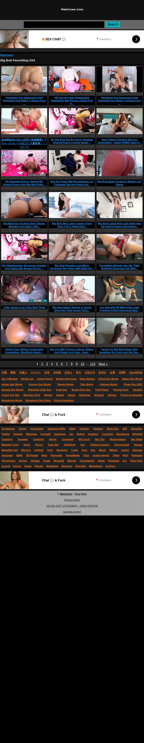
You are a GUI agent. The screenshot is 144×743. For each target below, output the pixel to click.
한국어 (102, 372)
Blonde (71, 460)
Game (27, 466)
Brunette (59, 460)
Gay (93, 450)
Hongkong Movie (12, 400)
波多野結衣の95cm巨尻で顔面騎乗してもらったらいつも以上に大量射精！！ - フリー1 (24, 143)
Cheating (7, 439)
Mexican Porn (32, 395)
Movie (53, 439)
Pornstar (80, 466)
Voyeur (23, 460)
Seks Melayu (87, 378)
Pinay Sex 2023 (133, 384)
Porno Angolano (64, 400)
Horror (17, 466)
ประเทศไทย (135, 372)
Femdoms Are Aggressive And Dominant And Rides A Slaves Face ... (24, 100)
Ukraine (137, 389)
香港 (12, 372)
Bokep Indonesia (66, 378)
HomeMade (73, 455)
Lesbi (74, 450)
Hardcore (62, 450)
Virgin (46, 460)
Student (98, 428)
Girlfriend (69, 444)
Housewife (36, 428)
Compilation (87, 460)
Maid (72, 428)
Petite (101, 460)
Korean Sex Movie (40, 384)
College (39, 450)
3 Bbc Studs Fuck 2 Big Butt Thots (24, 307)
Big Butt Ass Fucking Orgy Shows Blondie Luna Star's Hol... (24, 225)
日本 (46, 372)
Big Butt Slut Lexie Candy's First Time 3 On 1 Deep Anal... (72, 225)
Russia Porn (120, 389)
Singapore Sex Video (38, 400)
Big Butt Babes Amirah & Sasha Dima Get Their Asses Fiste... (71, 309)
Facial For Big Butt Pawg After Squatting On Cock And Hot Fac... (119, 351)
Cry (125, 460)
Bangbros (52, 466)
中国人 (23, 372)
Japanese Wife (56, 428)
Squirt (22, 428)
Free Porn (81, 493)
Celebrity (38, 439)
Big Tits (99, 439)
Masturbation (118, 439)
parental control (72, 511)
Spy (83, 444)
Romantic (56, 455)
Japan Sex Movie (132, 378)
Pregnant (113, 460)
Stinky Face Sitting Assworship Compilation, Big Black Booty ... (24, 351)
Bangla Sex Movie (13, 389)
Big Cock (84, 439)
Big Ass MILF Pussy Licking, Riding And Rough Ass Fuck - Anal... (72, 351)
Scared (6, 466)
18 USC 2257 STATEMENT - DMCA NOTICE (72, 505)
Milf (125, 428)
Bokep (81, 434)
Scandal (23, 439)
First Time (136, 460)
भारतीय (122, 372)
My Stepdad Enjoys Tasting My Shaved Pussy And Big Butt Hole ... (24, 183)
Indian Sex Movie (12, 384)
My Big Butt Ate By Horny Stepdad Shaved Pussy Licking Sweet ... (72, 141)
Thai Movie (86, 384)
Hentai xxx (27, 378)
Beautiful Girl (10, 450)
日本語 (57, 372)
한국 (78, 372)
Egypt (71, 395)
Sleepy (138, 444)
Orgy (86, 455)
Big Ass (26, 450)
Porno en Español (131, 395)
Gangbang (122, 434)
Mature (113, 450)
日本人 (68, 372)
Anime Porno (45, 378)
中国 (4, 372)
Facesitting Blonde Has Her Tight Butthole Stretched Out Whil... (119, 267)
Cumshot (107, 434)
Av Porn (110, 466)
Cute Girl (53, 444)
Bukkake (137, 455)
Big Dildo (136, 439)
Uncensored (121, 444)
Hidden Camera (99, 444)
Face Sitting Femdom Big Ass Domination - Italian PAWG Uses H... (120, 141)
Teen (50, 450)
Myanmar (84, 395)
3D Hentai (32, 455)
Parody (39, 466)
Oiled (116, 455)
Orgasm (18, 434)
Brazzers (67, 466)
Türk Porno (102, 389)
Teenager (7, 455)
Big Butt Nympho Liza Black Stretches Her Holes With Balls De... (72, 267)
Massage (31, 434)
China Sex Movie (108, 378)
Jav (71, 434)
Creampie (67, 439)
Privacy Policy (72, 499)
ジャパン (35, 372)
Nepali (60, 395)
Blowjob (137, 434)
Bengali (99, 395)
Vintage (35, 460)
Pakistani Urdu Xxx (39, 389)
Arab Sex (61, 389)
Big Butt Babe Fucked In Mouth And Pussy (119, 183)
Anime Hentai (101, 455)
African (112, 395)
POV (125, 455)
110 (92, 364)
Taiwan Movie (65, 384)
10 (82, 364)
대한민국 (90, 372)
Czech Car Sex (10, 395)
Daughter (136, 428)
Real (44, 455)
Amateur (93, 434)
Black (102, 450)
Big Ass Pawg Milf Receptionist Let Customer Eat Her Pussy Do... (71, 183)
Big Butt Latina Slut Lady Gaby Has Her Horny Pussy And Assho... (119, 225)
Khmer (48, 395)
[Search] (64, 24)
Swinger (137, 450)
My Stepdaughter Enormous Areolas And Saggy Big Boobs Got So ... (24, 267)
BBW (19, 455)
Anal (84, 450)
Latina (125, 450)
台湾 (112, 372)
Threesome (8, 460)
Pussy (39, 444)
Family (6, 434)
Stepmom (60, 434)
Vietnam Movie (108, 384)
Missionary (95, 466)
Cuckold (45, 434)
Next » (103, 364)
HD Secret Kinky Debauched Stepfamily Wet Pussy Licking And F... (72, 100)
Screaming (8, 428)
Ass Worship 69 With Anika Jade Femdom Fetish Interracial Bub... (120, 309)
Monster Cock (10, 444)
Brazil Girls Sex (81, 389)
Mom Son (112, 428)
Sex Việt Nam (10, 378)
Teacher (84, 428)
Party (27, 444)
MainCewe (6, 55)
